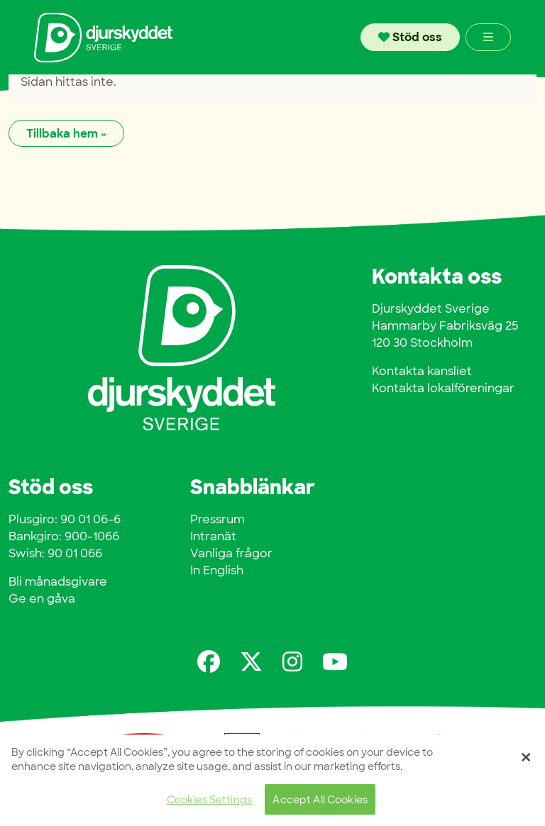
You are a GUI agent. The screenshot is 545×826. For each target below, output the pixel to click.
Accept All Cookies (320, 799)
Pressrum (217, 519)
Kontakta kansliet (422, 371)
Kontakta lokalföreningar (443, 388)
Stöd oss (410, 37)
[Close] (526, 757)
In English (216, 570)
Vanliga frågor (231, 553)
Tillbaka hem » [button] (66, 133)
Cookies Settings (209, 799)
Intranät (213, 536)
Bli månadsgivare (58, 581)
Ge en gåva (42, 598)
